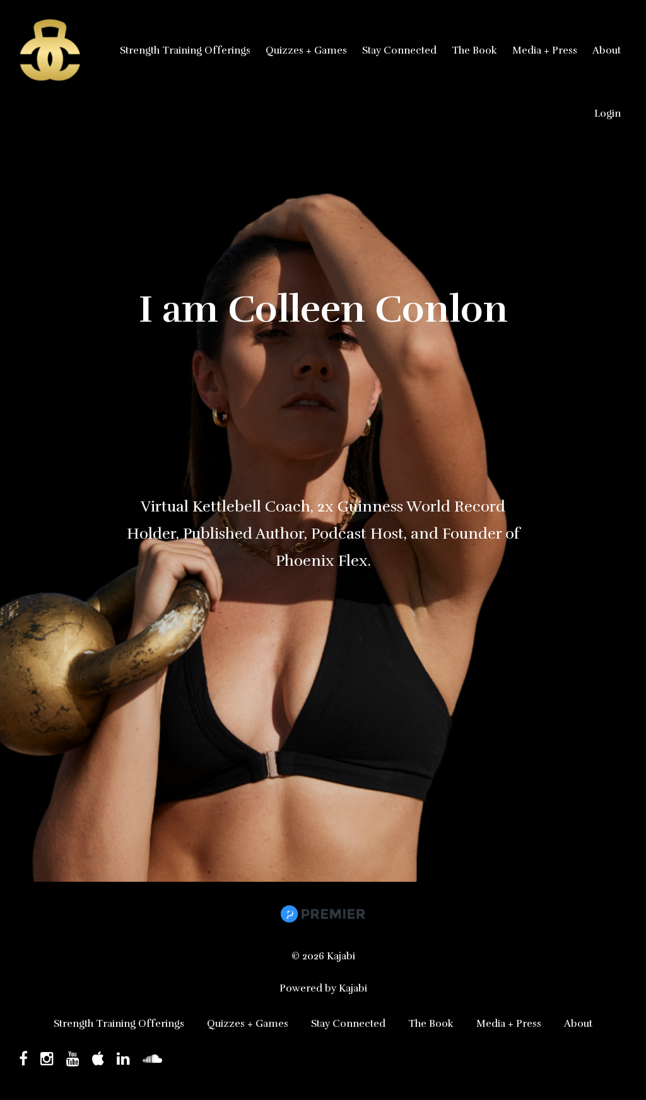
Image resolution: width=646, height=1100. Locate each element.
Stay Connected (399, 50)
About (606, 50)
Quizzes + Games (306, 50)
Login (607, 113)
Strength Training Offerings (185, 50)
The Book (474, 50)
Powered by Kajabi (323, 988)
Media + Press (544, 50)
